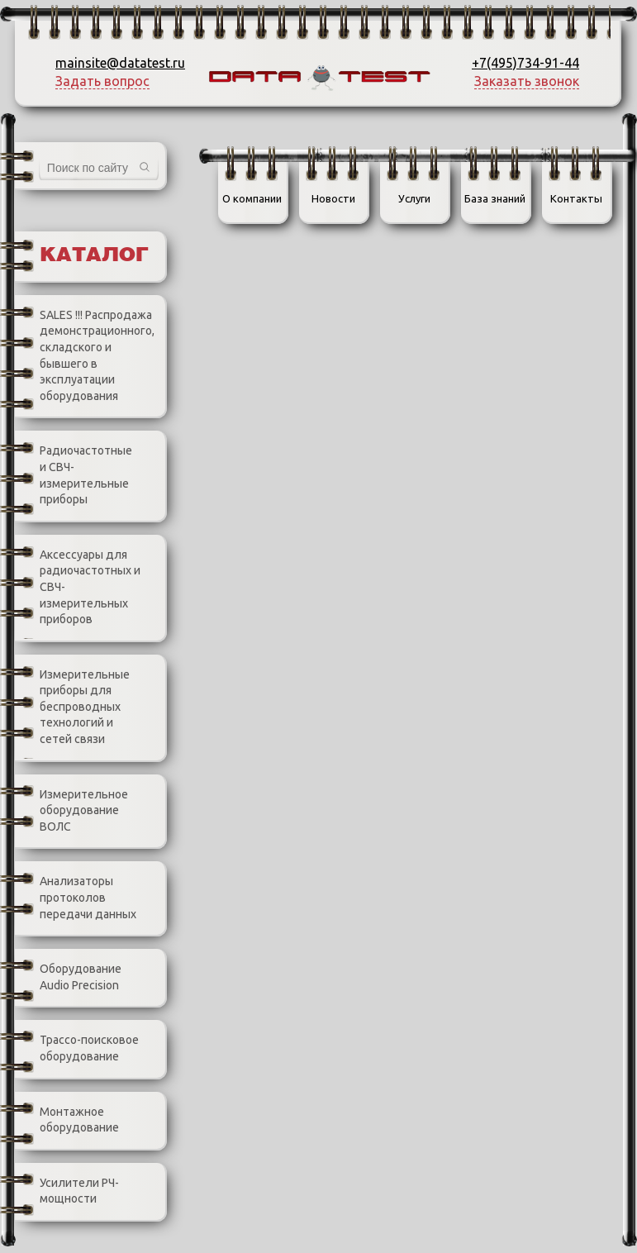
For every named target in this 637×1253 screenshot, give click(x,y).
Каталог (94, 255)
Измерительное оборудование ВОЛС (71, 810)
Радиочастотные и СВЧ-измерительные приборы (73, 475)
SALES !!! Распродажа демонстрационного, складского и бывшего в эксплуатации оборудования (84, 356)
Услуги (414, 198)
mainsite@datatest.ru (120, 62)
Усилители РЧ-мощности (67, 1191)
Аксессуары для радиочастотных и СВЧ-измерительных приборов (77, 587)
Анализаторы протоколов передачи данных (75, 898)
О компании (252, 198)
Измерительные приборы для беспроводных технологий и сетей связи (72, 707)
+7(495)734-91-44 (525, 62)
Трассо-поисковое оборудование (77, 1048)
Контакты (576, 198)
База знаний (494, 198)
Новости (333, 198)
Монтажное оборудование (67, 1120)
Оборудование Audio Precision (68, 977)
